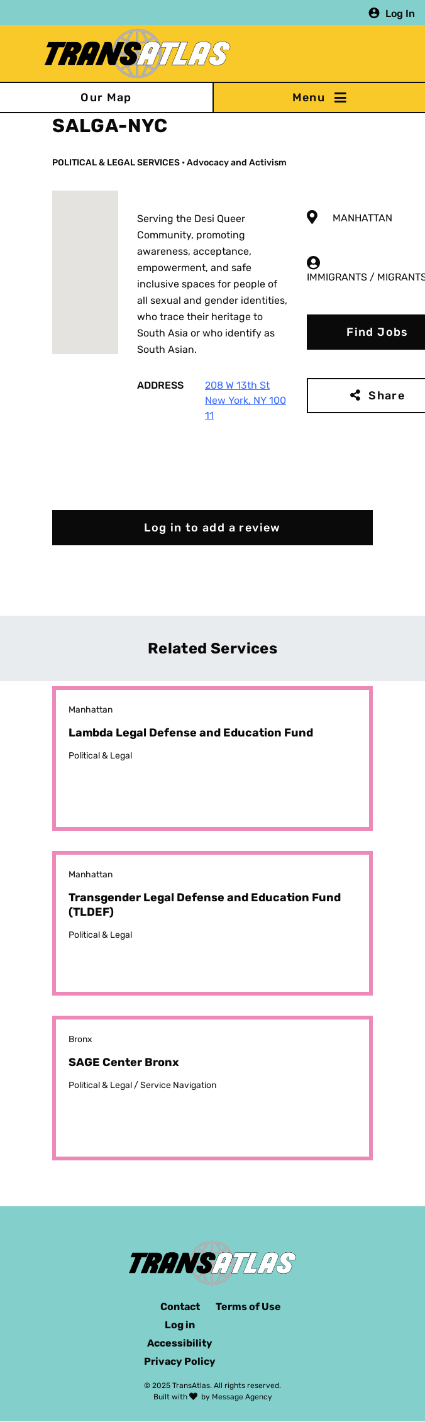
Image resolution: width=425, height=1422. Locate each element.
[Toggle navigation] (319, 97)
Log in (180, 1325)
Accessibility (180, 1343)
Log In (400, 13)
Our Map (106, 97)
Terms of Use (248, 1307)
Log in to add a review (212, 528)
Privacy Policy (180, 1361)
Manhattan (362, 218)
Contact (180, 1307)
